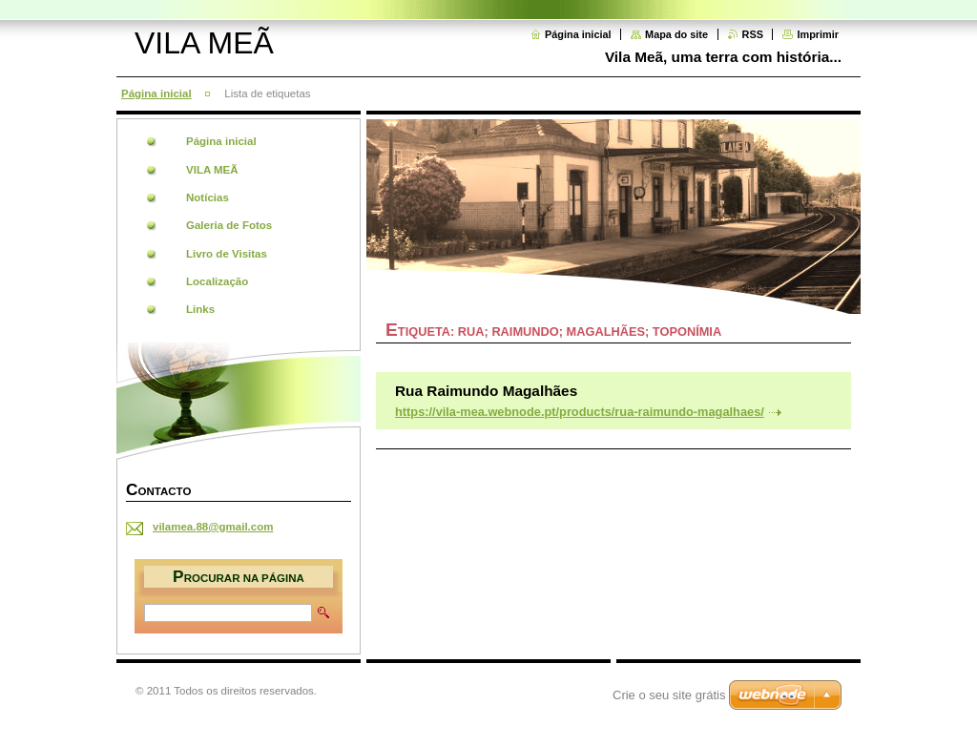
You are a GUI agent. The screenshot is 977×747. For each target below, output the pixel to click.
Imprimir (818, 34)
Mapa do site (676, 34)
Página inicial (578, 34)
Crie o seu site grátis (669, 695)
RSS (752, 34)
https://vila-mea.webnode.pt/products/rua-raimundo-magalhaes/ (579, 412)
